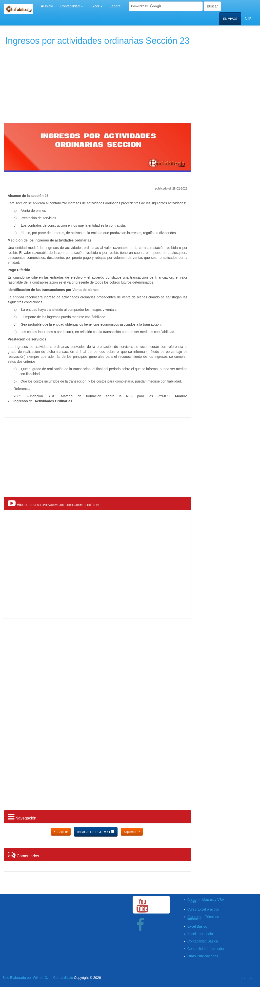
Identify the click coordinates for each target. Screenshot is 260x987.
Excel (96, 6)
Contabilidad (71, 6)
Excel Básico (197, 926)
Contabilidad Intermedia (205, 949)
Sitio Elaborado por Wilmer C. (25, 978)
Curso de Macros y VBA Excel (205, 901)
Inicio (47, 6)
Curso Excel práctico (203, 909)
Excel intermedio (200, 934)
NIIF (248, 19)
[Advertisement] (97, 83)
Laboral (115, 6)
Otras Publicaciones (202, 956)
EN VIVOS (230, 19)
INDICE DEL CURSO (95, 832)
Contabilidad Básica (202, 941)
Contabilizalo (63, 978)
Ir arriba (246, 978)
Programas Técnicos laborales (203, 918)
